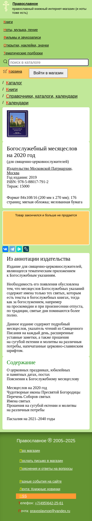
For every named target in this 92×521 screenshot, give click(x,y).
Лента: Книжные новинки (39, 489)
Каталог (14, 82)
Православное (25, 4)
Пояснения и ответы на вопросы (45, 469)
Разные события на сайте (40, 481)
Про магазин (29, 451)
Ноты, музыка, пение (20, 30)
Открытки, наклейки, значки (26, 45)
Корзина (15, 71)
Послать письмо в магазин (41, 461)
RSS (23, 496)
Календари (17, 102)
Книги (8, 22)
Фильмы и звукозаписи (22, 37)
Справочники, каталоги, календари (42, 96)
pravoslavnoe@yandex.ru (50, 511)
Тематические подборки (23, 53)
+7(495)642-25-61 (49, 503)
